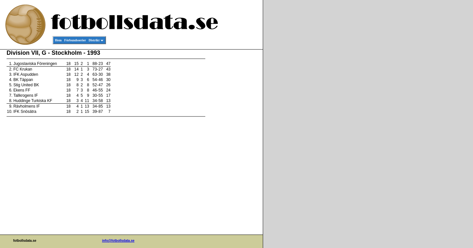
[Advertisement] (233, 149)
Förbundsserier (75, 40)
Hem (58, 40)
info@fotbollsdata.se (118, 240)
